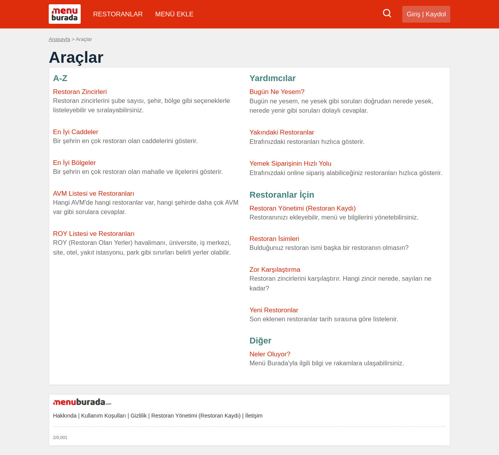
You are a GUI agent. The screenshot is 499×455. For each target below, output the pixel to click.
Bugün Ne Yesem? (277, 92)
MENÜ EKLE (174, 14)
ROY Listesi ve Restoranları (93, 233)
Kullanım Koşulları (103, 416)
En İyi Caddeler (75, 132)
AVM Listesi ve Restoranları (93, 193)
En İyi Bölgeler (74, 162)
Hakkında (64, 416)
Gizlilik (139, 416)
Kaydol (436, 14)
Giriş (413, 14)
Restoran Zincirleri (80, 92)
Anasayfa (59, 39)
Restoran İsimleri (274, 239)
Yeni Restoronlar (274, 310)
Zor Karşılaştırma (275, 269)
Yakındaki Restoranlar (282, 132)
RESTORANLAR (118, 14)
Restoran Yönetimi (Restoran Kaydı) (348, 213)
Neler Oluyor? (270, 354)
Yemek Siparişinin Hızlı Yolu (290, 163)
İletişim (253, 416)
